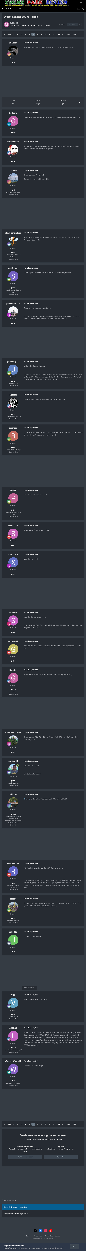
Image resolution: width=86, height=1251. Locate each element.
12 (25, 34)
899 (13, 752)
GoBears (13, 113)
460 (13, 132)
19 (53, 34)
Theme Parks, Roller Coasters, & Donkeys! (35, 25)
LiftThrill (13, 1028)
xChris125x (13, 554)
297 (13, 574)
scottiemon (13, 268)
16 (41, 34)
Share (61, 24)
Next (58, 34)
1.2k (13, 1048)
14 (33, 34)
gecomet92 (13, 641)
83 (13, 883)
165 (13, 632)
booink (13, 899)
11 (21, 34)
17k (13, 781)
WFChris (13, 43)
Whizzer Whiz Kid (13, 1061)
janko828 (13, 932)
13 (29, 34)
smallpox (13, 612)
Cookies (58, 1236)
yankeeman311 (13, 303)
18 (49, 34)
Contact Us (49, 1236)
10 (17, 34)
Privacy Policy (38, 1236)
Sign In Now (60, 1157)
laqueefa (13, 395)
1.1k (13, 161)
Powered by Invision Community (43, 1239)
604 (13, 510)
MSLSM (15, 23)
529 (13, 447)
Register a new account (25, 1157)
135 (13, 661)
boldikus (13, 794)
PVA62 (13, 490)
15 (37, 34)
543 (13, 918)
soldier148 (13, 526)
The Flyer (27, 799)
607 (13, 288)
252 (13, 323)
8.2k (13, 252)
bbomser (13, 428)
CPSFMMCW (13, 141)
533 (13, 381)
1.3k (13, 414)
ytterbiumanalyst (13, 233)
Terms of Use (8, 1248)
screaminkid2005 (13, 732)
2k (13, 62)
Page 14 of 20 (72, 34)
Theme (28, 1236)
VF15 (13, 995)
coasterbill (13, 761)
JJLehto (13, 170)
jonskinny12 (12, 361)
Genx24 (12, 670)
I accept (76, 1247)
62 (13, 1081)
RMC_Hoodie (13, 863)
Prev (9, 34)
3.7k (13, 1014)
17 (45, 34)
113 (13, 545)
